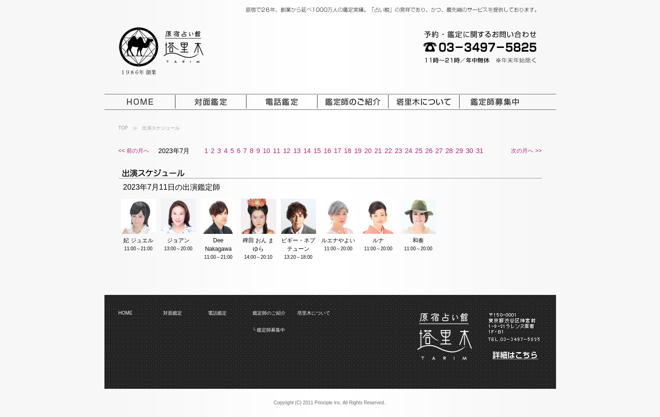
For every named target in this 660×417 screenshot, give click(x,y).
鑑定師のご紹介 (269, 313)
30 (469, 150)
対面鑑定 (172, 313)
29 (459, 150)
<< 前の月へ (134, 150)
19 (358, 150)
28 (449, 150)
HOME (126, 313)
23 (398, 150)
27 (439, 150)
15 (317, 150)
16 (327, 150)
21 (378, 150)
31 (480, 150)
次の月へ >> (526, 150)
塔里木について (313, 313)
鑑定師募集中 (271, 329)
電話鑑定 (217, 313)
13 (297, 150)
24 (409, 150)
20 (368, 150)
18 (347, 150)
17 (338, 150)
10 (266, 150)
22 (388, 150)
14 (307, 150)
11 (276, 150)
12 (287, 150)
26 (429, 150)
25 (418, 150)
